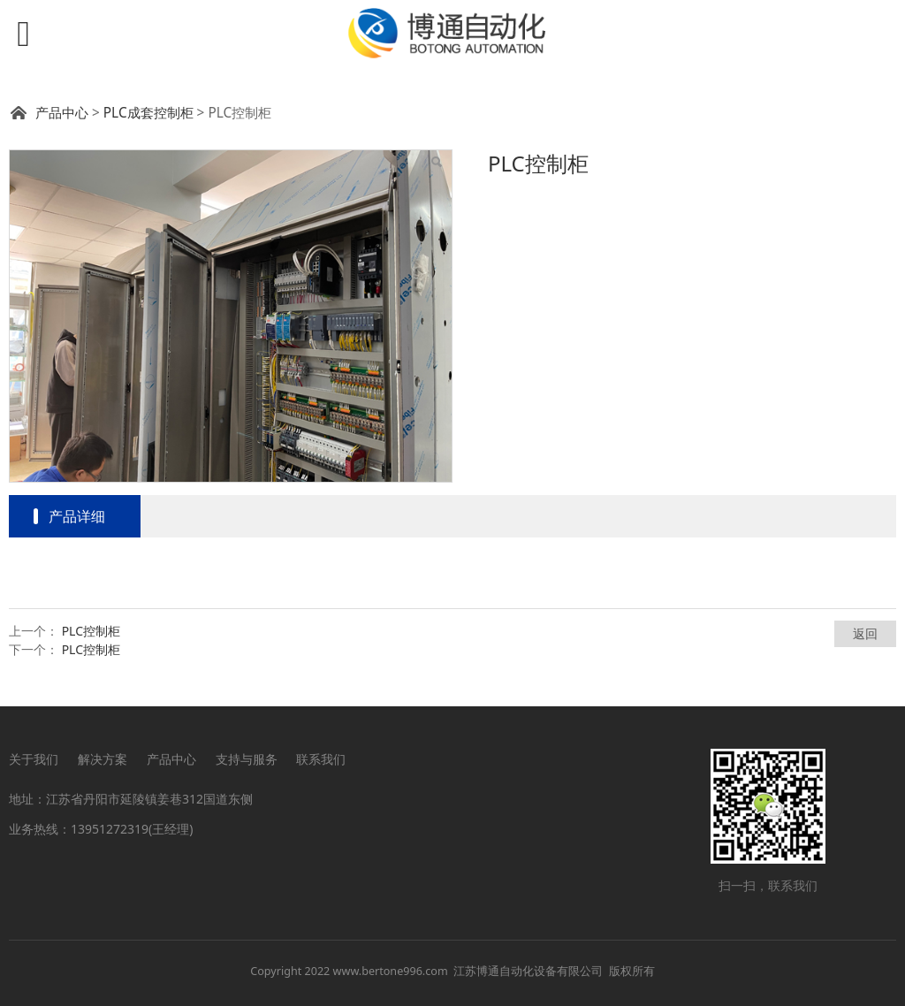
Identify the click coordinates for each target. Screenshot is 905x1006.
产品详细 (77, 516)
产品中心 (61, 112)
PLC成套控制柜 (148, 112)
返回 (865, 633)
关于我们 (33, 759)
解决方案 (102, 759)
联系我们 (321, 759)
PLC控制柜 (91, 630)
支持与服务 (247, 759)
